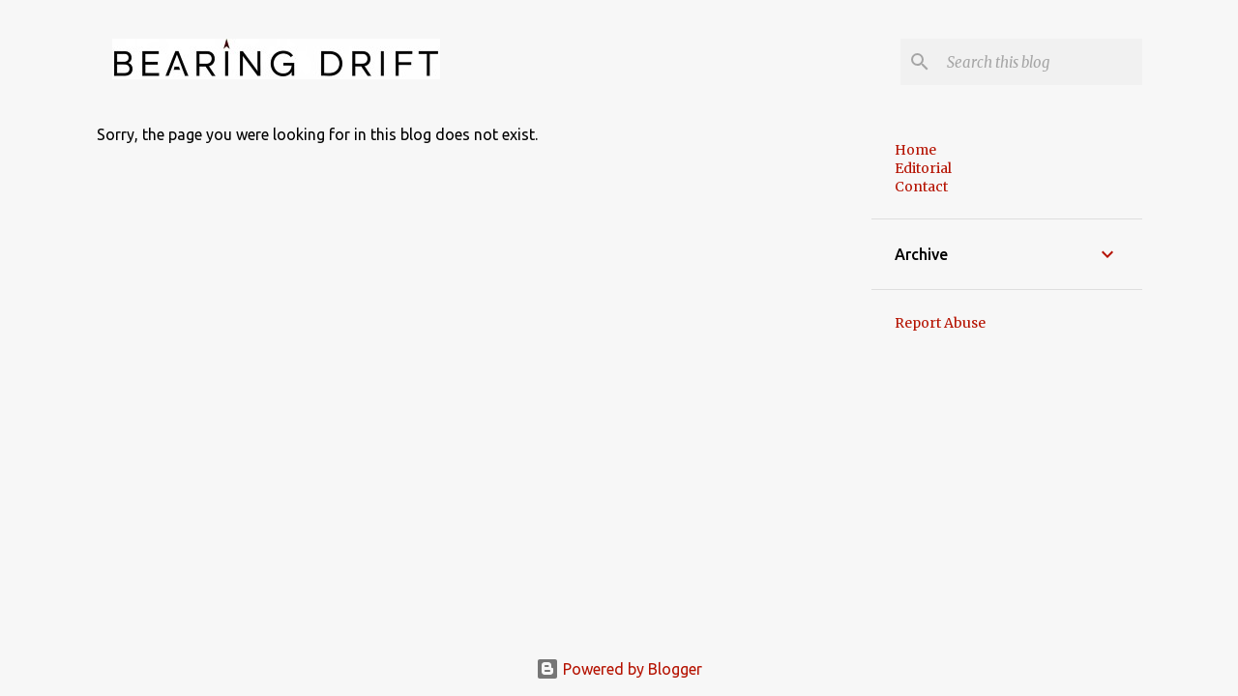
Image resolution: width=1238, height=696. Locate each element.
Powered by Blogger (619, 669)
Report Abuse (940, 323)
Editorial (923, 168)
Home (915, 150)
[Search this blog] (1040, 62)
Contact (921, 186)
